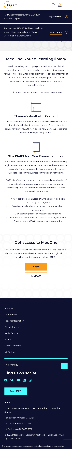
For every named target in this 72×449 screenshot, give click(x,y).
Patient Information (14, 321)
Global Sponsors (12, 346)
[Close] (67, 17)
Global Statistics (12, 327)
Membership (10, 315)
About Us (9, 308)
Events (7, 339)
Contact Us (9, 352)
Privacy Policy (11, 365)
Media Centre (11, 333)
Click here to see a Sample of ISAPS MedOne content (36, 92)
